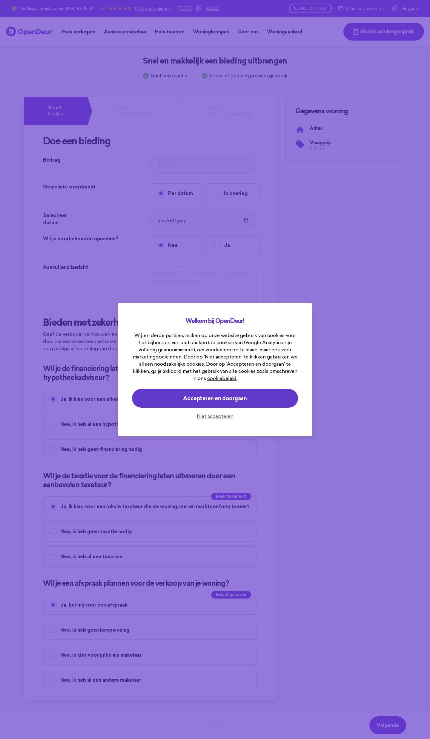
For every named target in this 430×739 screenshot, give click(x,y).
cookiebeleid (221, 378)
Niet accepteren (215, 416)
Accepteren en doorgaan (215, 398)
